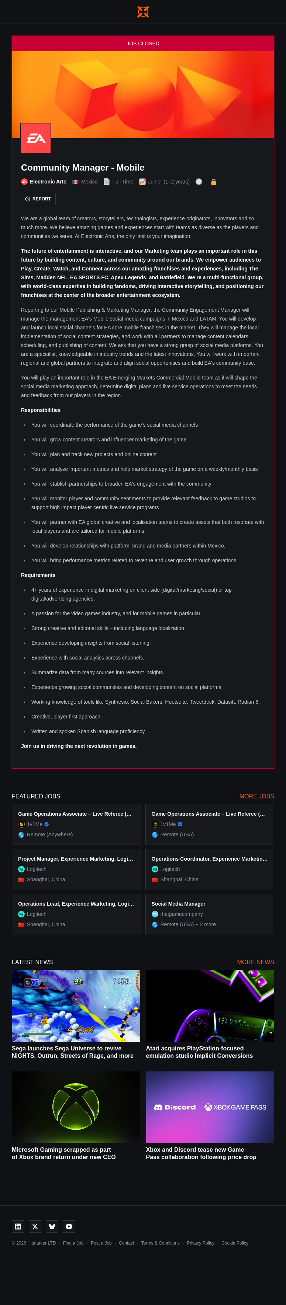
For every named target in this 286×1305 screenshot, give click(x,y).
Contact (126, 1243)
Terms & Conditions (160, 1243)
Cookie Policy (234, 1243)
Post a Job (101, 1243)
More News (255, 962)
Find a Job (73, 1243)
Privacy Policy (200, 1243)
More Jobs (257, 796)
